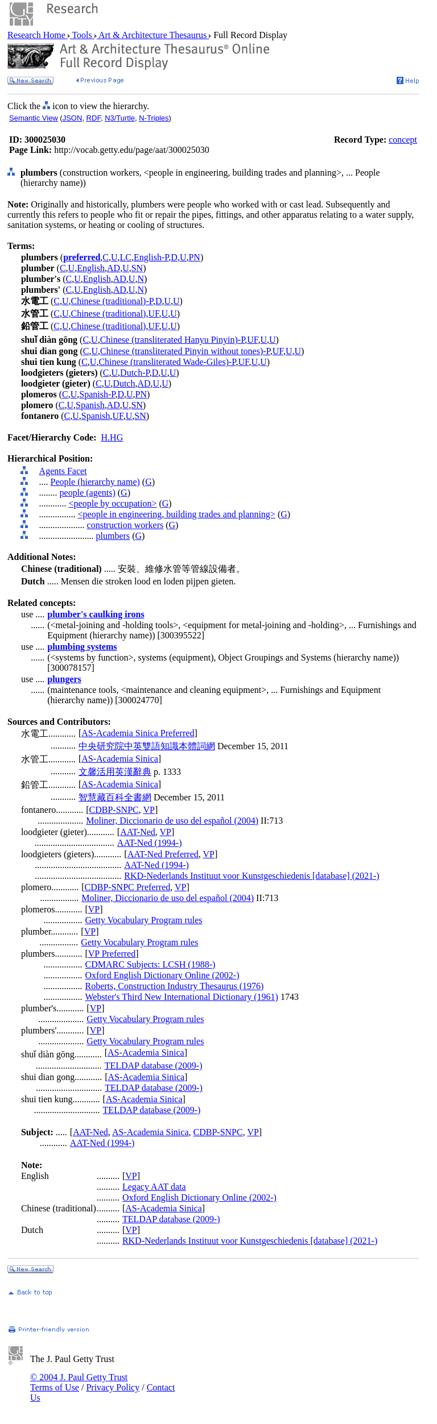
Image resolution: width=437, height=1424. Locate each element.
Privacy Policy (112, 1387)
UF (153, 313)
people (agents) (88, 492)
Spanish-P (97, 394)
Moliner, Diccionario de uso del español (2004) (172, 820)
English (91, 268)
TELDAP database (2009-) (154, 1065)
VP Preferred (111, 953)
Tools (82, 35)
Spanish (90, 405)
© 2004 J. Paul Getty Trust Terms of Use (78, 1382)
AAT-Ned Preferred (163, 854)
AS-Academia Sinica (119, 758)
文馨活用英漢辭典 (115, 772)
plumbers (113, 536)
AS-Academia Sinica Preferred (137, 733)
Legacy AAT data (154, 1186)
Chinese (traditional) (108, 313)
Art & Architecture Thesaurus (153, 35)
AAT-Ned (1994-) (149, 843)
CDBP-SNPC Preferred (128, 887)
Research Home (37, 35)
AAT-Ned (137, 832)
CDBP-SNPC (114, 810)
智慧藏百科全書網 (115, 797)
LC (125, 257)
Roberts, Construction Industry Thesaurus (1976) (174, 986)
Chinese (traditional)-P (111, 301)
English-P (151, 257)
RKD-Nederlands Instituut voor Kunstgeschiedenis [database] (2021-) (251, 876)
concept (403, 139)
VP (148, 810)
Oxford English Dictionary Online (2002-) (162, 975)
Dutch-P (135, 372)
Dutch (124, 383)
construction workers (125, 525)
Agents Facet (63, 471)
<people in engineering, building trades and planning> (176, 514)
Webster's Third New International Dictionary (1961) (181, 997)
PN (194, 257)
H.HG (112, 437)
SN (137, 268)
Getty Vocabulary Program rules (143, 920)
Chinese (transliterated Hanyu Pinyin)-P (172, 339)
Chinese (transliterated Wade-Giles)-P (167, 362)
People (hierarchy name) (95, 482)
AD (113, 268)
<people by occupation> (113, 503)
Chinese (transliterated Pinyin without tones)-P (185, 351)
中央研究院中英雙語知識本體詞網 (147, 746)
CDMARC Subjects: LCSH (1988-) (150, 964)
